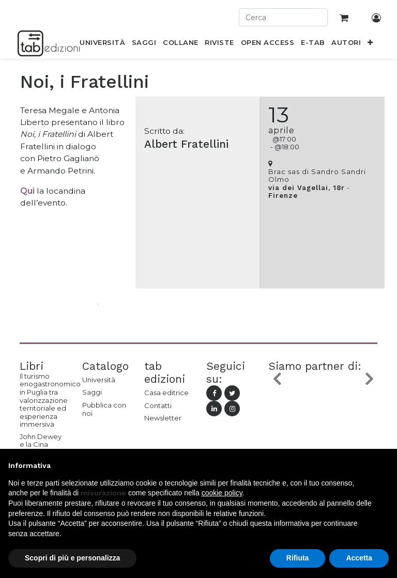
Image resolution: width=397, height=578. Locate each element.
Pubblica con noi (104, 409)
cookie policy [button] (222, 493)
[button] (370, 44)
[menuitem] (103, 44)
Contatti (158, 405)
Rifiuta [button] (297, 558)
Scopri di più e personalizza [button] (72, 558)
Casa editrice (166, 392)
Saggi (92, 392)
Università (98, 380)
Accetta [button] (359, 558)
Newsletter (162, 418)
